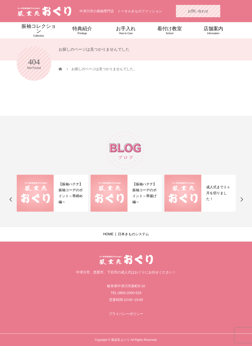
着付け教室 (169, 30)
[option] (52, 193)
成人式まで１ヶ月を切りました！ (218, 193)
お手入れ (125, 30)
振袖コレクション (38, 30)
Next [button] (241, 199)
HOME (108, 234)
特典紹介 (82, 30)
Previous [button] (10, 199)
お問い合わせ (198, 11)
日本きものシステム (133, 234)
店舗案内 (213, 30)
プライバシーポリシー (126, 314)
